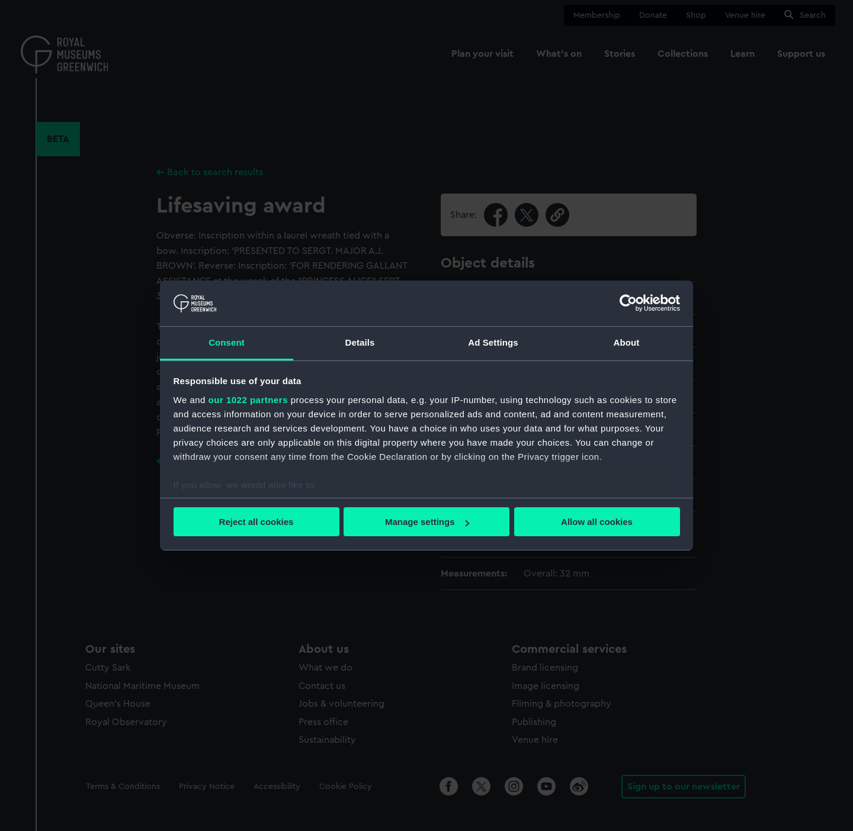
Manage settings (427, 522)
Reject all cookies (256, 522)
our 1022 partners (248, 400)
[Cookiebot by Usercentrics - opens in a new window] (628, 303)
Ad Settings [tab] (493, 342)
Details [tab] (360, 342)
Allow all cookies (597, 522)
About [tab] (627, 342)
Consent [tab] (227, 342)
